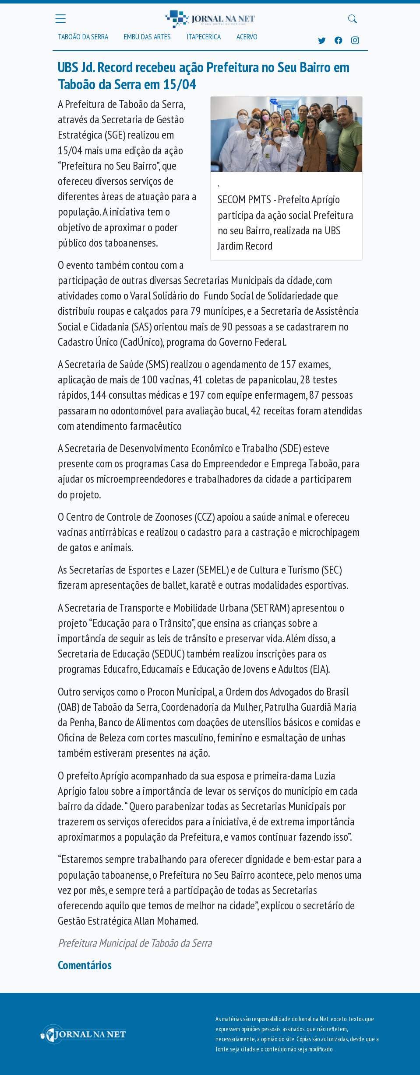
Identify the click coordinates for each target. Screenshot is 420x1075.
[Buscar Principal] (352, 18)
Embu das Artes (147, 36)
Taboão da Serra (83, 36)
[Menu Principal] (60, 19)
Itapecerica (204, 36)
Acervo (247, 36)
